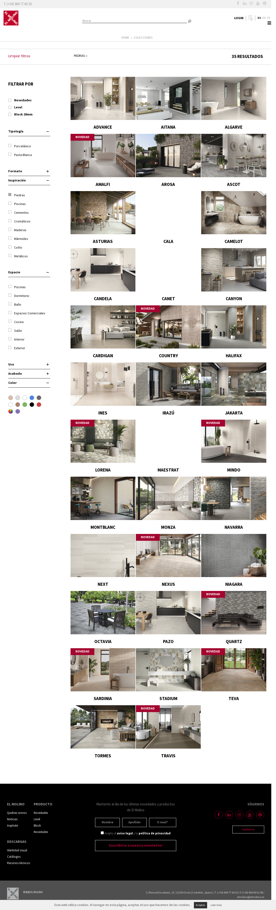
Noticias (12, 819)
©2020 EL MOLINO (33, 892)
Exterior (16, 348)
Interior (16, 339)
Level (37, 819)
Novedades (41, 813)
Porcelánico (19, 146)
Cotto (15, 247)
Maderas (17, 230)
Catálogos (14, 857)
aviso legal (125, 834)
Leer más (216, 905)
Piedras (16, 195)
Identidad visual (17, 851)
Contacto (248, 829)
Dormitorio (18, 296)
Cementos (18, 212)
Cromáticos (19, 221)
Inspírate (12, 826)
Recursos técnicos (18, 863)
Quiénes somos (17, 813)
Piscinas (17, 204)
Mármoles (18, 239)
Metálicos (18, 256)
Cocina (16, 322)
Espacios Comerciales (26, 313)
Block (37, 826)
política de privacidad (155, 834)
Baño (14, 304)
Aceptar (200, 905)
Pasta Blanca (20, 155)
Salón (15, 330)
